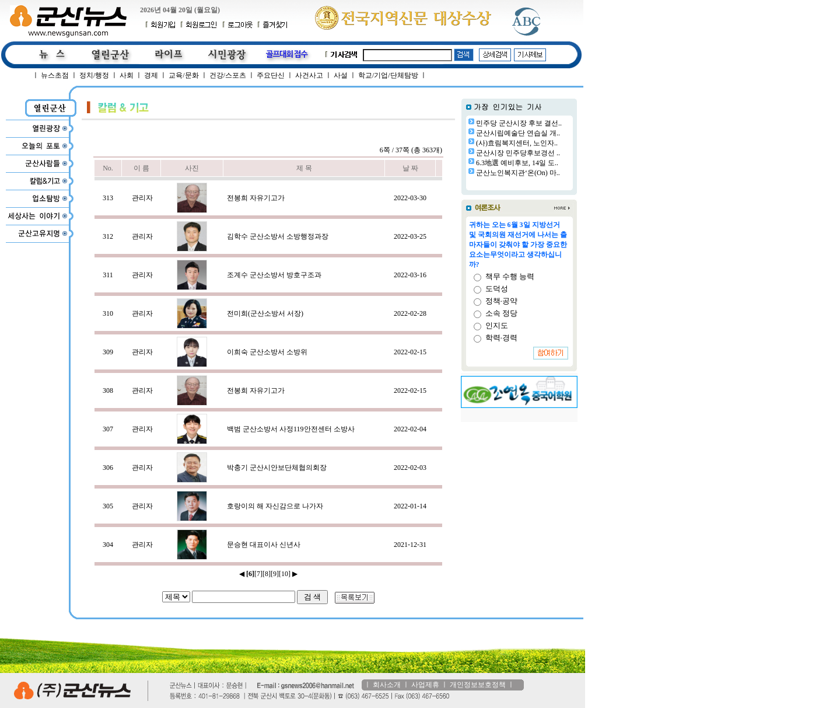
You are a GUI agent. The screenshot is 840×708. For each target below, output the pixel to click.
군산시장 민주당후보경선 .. (518, 153)
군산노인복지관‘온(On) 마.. (518, 173)
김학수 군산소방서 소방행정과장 (277, 236)
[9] (275, 574)
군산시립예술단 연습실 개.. (518, 133)
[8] (266, 574)
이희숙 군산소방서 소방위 (267, 352)
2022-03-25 (410, 236)
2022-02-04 (410, 429)
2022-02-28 (410, 313)
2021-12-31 (410, 544)
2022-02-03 (410, 467)
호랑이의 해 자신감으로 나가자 (275, 506)
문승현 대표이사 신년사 (263, 544)
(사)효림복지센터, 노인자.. (517, 143)
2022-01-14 (410, 506)
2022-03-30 (410, 198)
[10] (284, 574)
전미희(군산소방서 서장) (265, 313)
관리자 (142, 198)
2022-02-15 (410, 352)
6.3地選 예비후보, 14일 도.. (517, 163)
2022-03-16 (410, 275)
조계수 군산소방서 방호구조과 (274, 275)
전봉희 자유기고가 (256, 198)
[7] (258, 574)
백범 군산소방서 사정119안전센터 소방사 (291, 429)
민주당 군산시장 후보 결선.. (519, 123)
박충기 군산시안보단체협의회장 (277, 467)
